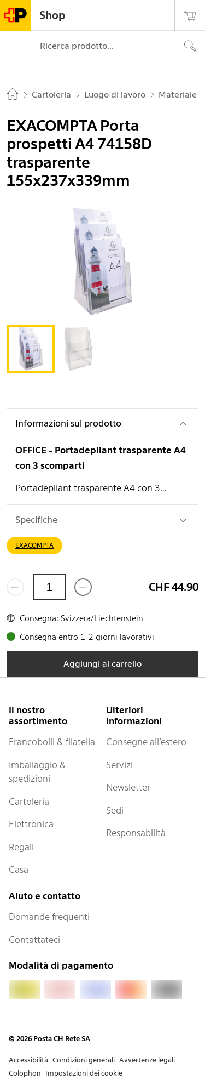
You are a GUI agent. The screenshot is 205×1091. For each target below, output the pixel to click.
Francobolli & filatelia (52, 741)
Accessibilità (28, 1060)
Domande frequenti (49, 916)
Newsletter (128, 787)
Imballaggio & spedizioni (37, 772)
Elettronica (31, 824)
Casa (18, 869)
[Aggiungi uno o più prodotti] (83, 587)
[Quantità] (49, 587)
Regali (21, 847)
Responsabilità (136, 832)
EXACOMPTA (34, 545)
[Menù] (15, 46)
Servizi (119, 764)
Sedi (115, 810)
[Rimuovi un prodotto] (15, 587)
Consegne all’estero (146, 741)
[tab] (31, 349)
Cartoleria (29, 801)
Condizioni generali (83, 1060)
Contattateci (34, 939)
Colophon (25, 1073)
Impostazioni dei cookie (83, 1073)
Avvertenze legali (147, 1060)
